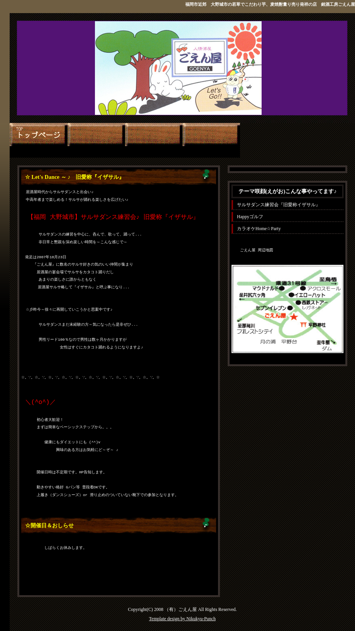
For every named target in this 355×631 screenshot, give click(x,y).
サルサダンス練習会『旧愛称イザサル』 (278, 204)
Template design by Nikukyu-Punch (182, 618)
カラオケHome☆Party (259, 228)
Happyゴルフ (250, 216)
